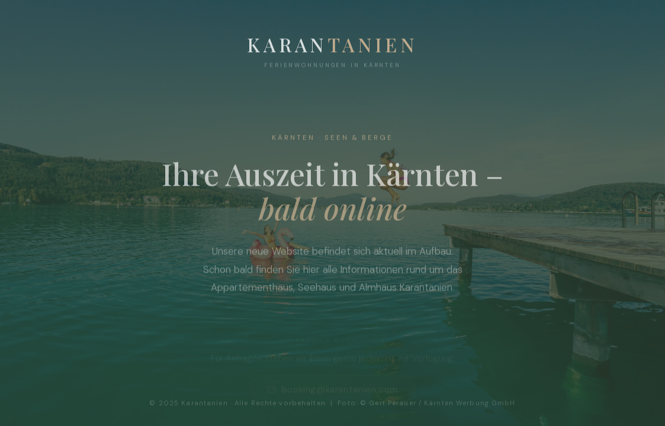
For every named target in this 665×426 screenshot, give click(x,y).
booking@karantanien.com (332, 390)
